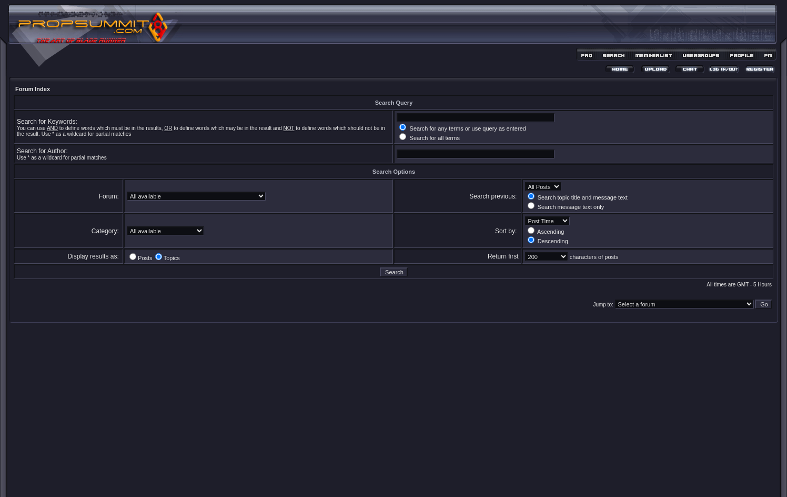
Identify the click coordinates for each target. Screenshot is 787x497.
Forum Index (32, 89)
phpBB (375, 474)
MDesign (431, 480)
